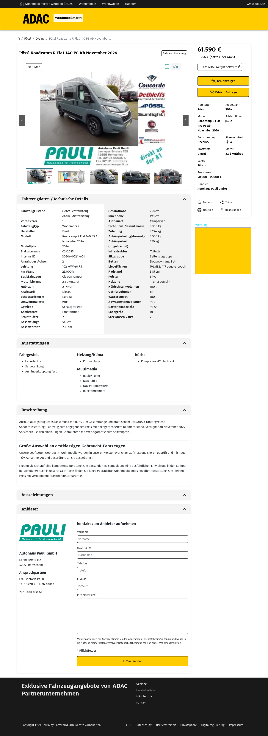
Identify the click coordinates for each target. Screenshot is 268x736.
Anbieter (29, 509)
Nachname (84, 547)
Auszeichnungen (37, 495)
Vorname (82, 532)
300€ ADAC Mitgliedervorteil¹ (220, 67)
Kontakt (141, 702)
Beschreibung (34, 410)
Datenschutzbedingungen (132, 643)
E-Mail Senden (132, 661)
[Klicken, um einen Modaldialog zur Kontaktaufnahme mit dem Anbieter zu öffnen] (223, 92)
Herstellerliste (145, 690)
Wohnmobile (70, 226)
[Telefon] (132, 570)
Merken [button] (207, 202)
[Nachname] (132, 555)
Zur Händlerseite (30, 592)
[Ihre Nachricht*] (132, 616)
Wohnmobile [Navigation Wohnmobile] (87, 4)
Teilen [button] (229, 202)
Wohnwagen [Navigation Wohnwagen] (110, 4)
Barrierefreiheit (166, 725)
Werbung (201, 225)
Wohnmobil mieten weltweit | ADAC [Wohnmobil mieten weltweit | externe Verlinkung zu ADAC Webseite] (46, 4)
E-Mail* (81, 579)
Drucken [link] (208, 210)
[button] (22, 120)
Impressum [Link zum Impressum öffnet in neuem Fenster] (236, 725)
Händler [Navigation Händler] (130, 4)
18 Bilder (34, 67)
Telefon (82, 563)
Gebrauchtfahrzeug (75, 211)
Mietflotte (67, 471)
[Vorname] (132, 539)
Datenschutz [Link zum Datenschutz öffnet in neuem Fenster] (144, 725)
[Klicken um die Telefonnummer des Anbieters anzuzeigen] (223, 81)
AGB (128, 725)
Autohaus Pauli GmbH (212, 189)
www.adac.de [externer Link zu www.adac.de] (256, 4)
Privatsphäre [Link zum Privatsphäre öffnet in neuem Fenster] (188, 725)
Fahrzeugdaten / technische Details (54, 199)
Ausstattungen (35, 343)
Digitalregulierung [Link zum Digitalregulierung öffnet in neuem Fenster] (213, 725)
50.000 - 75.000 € (210, 177)
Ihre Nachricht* (87, 595)
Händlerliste (144, 696)
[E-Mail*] (132, 586)
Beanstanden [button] (233, 210)
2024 (65, 246)
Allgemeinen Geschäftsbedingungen (148, 639)
